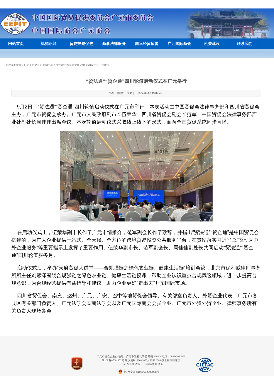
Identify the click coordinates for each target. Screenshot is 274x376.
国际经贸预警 (146, 44)
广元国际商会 (179, 44)
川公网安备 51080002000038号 (140, 371)
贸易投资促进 (81, 44)
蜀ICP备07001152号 (113, 360)
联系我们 (244, 44)
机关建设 (212, 44)
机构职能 (48, 44)
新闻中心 (48, 65)
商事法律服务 (114, 44)
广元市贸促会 (32, 65)
